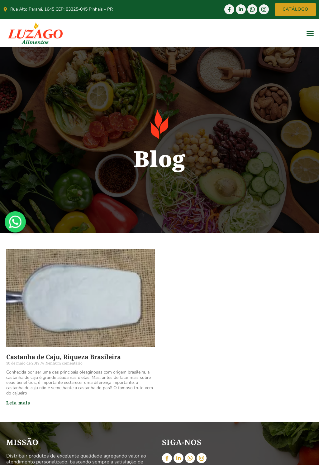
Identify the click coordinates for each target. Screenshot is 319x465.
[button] (310, 33)
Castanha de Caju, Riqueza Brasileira (63, 357)
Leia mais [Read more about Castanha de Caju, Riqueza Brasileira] (18, 403)
